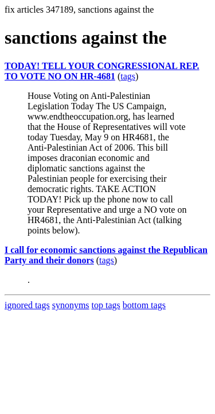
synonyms (70, 305)
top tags (106, 305)
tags (127, 76)
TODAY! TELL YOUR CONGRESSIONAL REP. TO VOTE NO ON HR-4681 (102, 71)
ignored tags (27, 305)
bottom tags (144, 305)
